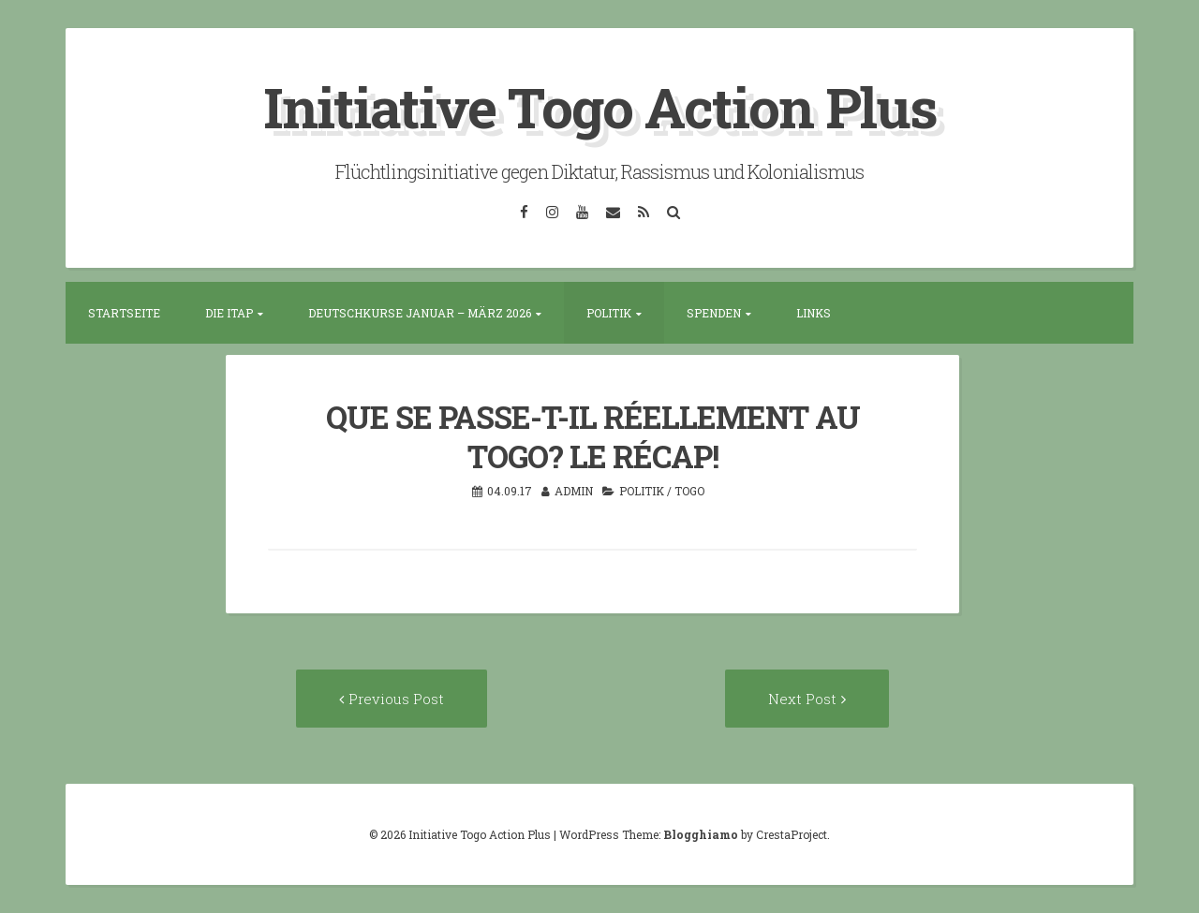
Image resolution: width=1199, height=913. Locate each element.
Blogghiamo (700, 834)
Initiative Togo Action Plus (600, 106)
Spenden (714, 312)
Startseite (124, 312)
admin (574, 490)
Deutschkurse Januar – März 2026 (419, 312)
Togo (689, 490)
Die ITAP (229, 312)
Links (813, 312)
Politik (608, 312)
